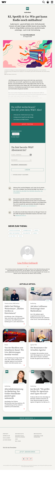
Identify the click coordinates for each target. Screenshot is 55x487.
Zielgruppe (26, 233)
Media (35, 233)
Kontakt (5, 433)
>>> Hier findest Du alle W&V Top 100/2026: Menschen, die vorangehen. (29, 191)
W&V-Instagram (14, 233)
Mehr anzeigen (27, 418)
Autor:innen (7, 440)
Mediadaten (38, 433)
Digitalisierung (14, 230)
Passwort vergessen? (19, 164)
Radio (36, 230)
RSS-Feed (18, 441)
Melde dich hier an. (21, 215)
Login (27, 170)
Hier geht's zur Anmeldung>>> (28, 206)
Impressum (6, 435)
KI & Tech (12, 236)
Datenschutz (19, 433)
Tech (20, 236)
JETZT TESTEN (27, 124)
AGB (16, 439)
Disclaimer (6, 437)
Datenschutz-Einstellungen (20, 436)
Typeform (16, 134)
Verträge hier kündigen (38, 436)
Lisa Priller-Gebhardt (29, 35)
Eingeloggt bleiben (20, 174)
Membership (27, 230)
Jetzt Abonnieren (27, 452)
